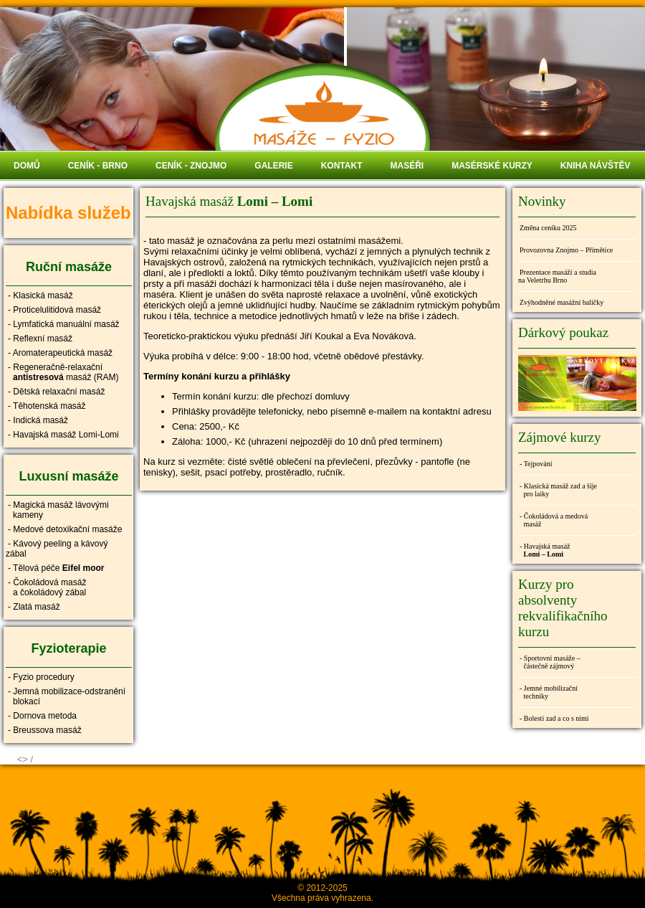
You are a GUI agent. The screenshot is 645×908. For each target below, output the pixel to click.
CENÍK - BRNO (98, 166)
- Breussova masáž (45, 730)
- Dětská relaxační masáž (56, 392)
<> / (25, 759)
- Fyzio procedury (41, 677)
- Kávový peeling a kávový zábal (57, 549)
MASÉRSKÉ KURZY (492, 166)
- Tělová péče (56, 568)
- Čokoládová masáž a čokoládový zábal (46, 587)
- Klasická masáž (40, 295)
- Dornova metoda (42, 716)
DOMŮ (27, 166)
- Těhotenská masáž (47, 406)
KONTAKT (342, 166)
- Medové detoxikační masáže (65, 529)
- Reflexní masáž (40, 339)
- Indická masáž (38, 420)
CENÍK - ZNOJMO (191, 166)
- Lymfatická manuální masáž (64, 324)
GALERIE (273, 166)
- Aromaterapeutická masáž (60, 353)
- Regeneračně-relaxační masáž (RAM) (62, 372)
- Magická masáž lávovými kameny (57, 510)
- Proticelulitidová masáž (54, 310)
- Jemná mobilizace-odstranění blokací (65, 696)
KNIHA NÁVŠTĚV (595, 166)
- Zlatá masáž (34, 607)
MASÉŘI (407, 166)
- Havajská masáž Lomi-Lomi (63, 435)
